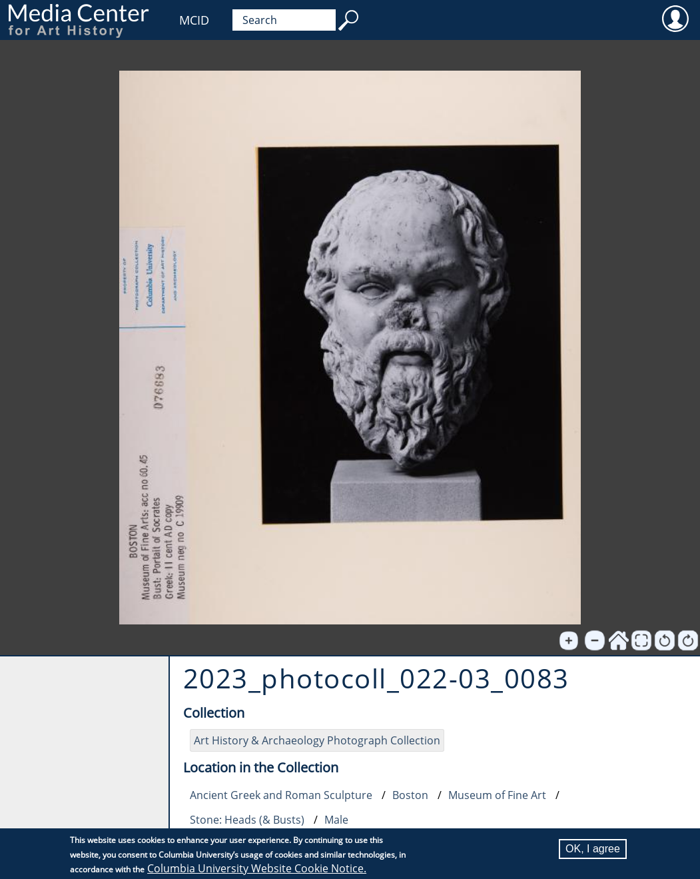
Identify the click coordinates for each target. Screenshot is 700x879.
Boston (410, 795)
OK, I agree (592, 849)
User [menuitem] (675, 18)
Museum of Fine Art (497, 795)
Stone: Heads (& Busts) (247, 819)
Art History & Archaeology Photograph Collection (317, 740)
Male (336, 819)
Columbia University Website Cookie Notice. (256, 869)
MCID (194, 20)
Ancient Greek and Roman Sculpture (281, 795)
